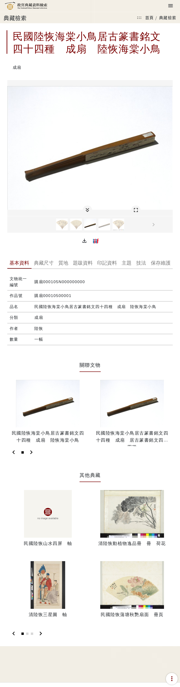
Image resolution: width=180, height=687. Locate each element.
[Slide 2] (27, 634)
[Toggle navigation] (170, 6)
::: (139, 17)
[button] (84, 241)
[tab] (19, 263)
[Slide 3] (32, 634)
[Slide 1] (22, 452)
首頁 (149, 17)
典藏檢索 (167, 17)
